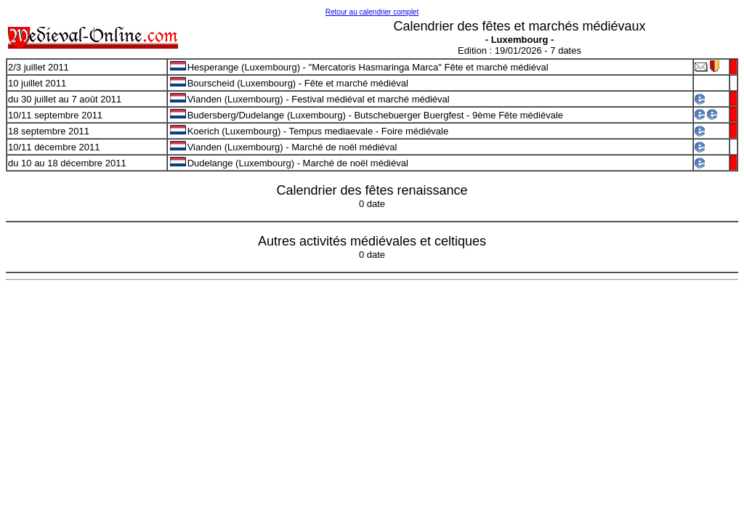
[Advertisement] (372, 390)
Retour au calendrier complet (372, 12)
